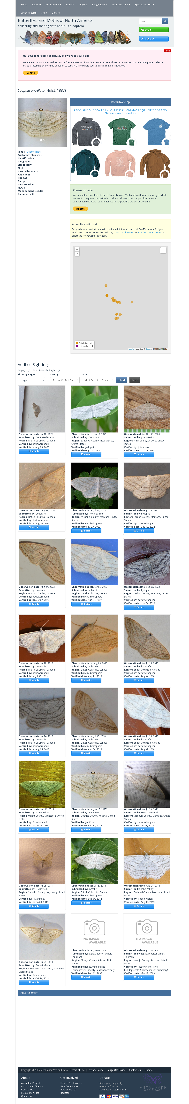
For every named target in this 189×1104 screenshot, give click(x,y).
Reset (135, 380)
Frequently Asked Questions (30, 1094)
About (36, 4)
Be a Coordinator (69, 1086)
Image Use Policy (116, 1069)
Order (85, 374)
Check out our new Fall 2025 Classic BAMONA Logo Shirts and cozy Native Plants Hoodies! (120, 111)
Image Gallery (99, 4)
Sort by (54, 374)
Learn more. (119, 1089)
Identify (70, 4)
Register (64, 1092)
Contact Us (135, 1069)
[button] (21, 122)
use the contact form (149, 232)
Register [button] (147, 38)
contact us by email (123, 232)
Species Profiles (144, 4)
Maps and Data (121, 4)
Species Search (29, 12)
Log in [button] (146, 29)
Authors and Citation (32, 1086)
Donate (56, 12)
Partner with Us (68, 1089)
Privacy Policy (96, 1069)
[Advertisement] (94, 1022)
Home (24, 4)
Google (148, 349)
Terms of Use (77, 1069)
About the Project (30, 1083)
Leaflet (131, 349)
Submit (121, 380)
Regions (83, 4)
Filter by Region (27, 374)
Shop (44, 12)
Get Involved (53, 4)
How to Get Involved (71, 1083)
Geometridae (34, 151)
